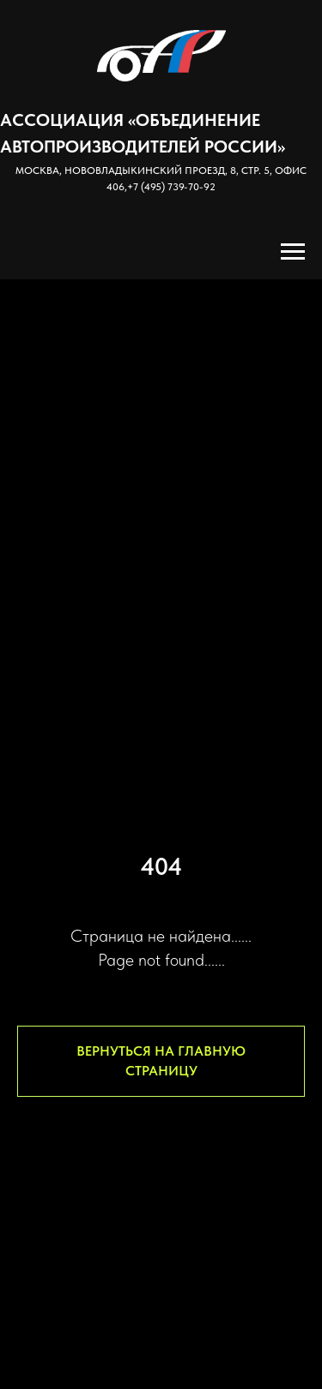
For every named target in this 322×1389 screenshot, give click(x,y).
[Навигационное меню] (293, 251)
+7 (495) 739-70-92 (171, 187)
